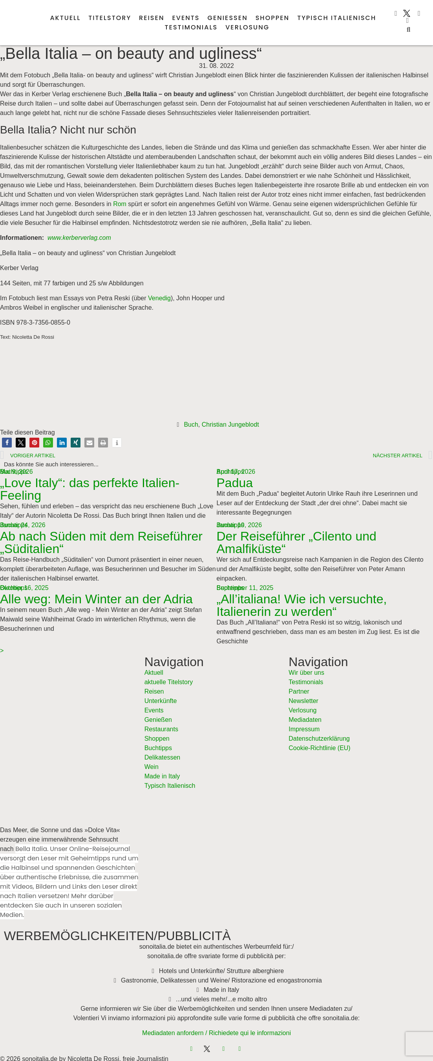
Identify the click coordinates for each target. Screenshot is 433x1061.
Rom (119, 204)
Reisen (151, 17)
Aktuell (65, 17)
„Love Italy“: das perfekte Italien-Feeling (89, 489)
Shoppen (272, 17)
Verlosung (247, 27)
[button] (408, 30)
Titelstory (109, 17)
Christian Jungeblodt (230, 424)
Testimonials (191, 27)
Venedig (159, 298)
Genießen (228, 17)
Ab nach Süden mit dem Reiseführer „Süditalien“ (101, 542)
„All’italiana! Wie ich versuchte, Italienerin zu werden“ (302, 605)
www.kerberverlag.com (79, 237)
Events (185, 17)
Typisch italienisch (336, 17)
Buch (191, 424)
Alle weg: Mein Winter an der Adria (96, 599)
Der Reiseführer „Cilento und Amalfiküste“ (296, 542)
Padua (235, 483)
